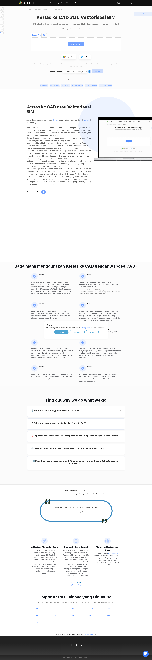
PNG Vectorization (105, 86)
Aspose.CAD (113, 553)
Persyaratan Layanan (108, 64)
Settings (77, 332)
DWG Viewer (54, 86)
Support (59, 3)
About (76, 3)
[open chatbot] (146, 654)
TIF (37, 622)
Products (50, 3)
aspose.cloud (85, 29)
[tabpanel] (76, 509)
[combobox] (69, 71)
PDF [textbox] (68, 72)
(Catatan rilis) (76, 585)
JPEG (91, 608)
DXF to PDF (65, 86)
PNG (90, 615)
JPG (108, 608)
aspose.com (75, 29)
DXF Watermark (77, 86)
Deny (92, 332)
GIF (72, 608)
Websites (68, 3)
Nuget (55, 120)
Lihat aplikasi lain (143, 14)
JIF (55, 615)
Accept (61, 332)
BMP (37, 608)
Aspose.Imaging (89, 634)
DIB (54, 608)
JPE (36, 615)
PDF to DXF (44, 86)
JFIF (72, 615)
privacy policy (85, 327)
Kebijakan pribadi (76, 66)
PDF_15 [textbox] (80, 72)
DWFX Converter (91, 86)
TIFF (108, 615)
